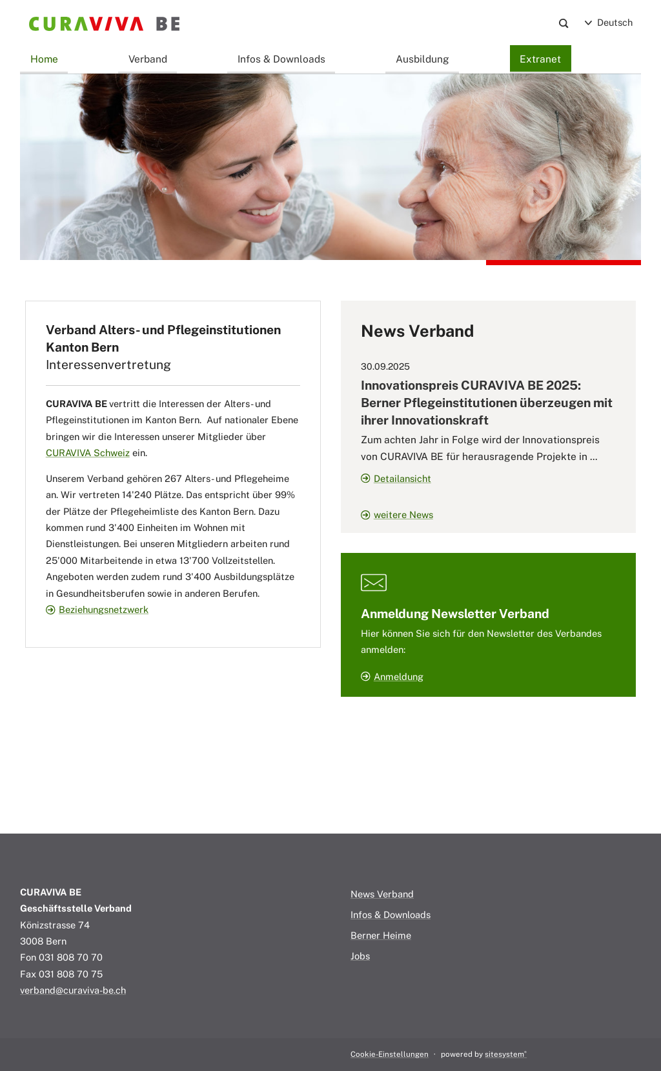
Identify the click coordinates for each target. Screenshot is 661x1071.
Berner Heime (381, 935)
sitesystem (506, 1054)
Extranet (540, 59)
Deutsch (609, 22)
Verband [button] (147, 59)
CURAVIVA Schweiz (88, 452)
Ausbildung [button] (422, 59)
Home (44, 59)
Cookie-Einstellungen (390, 1054)
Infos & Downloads (281, 59)
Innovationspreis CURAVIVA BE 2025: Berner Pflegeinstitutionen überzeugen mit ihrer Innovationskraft (487, 402)
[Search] (564, 22)
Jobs (360, 955)
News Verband (382, 893)
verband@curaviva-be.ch (73, 990)
